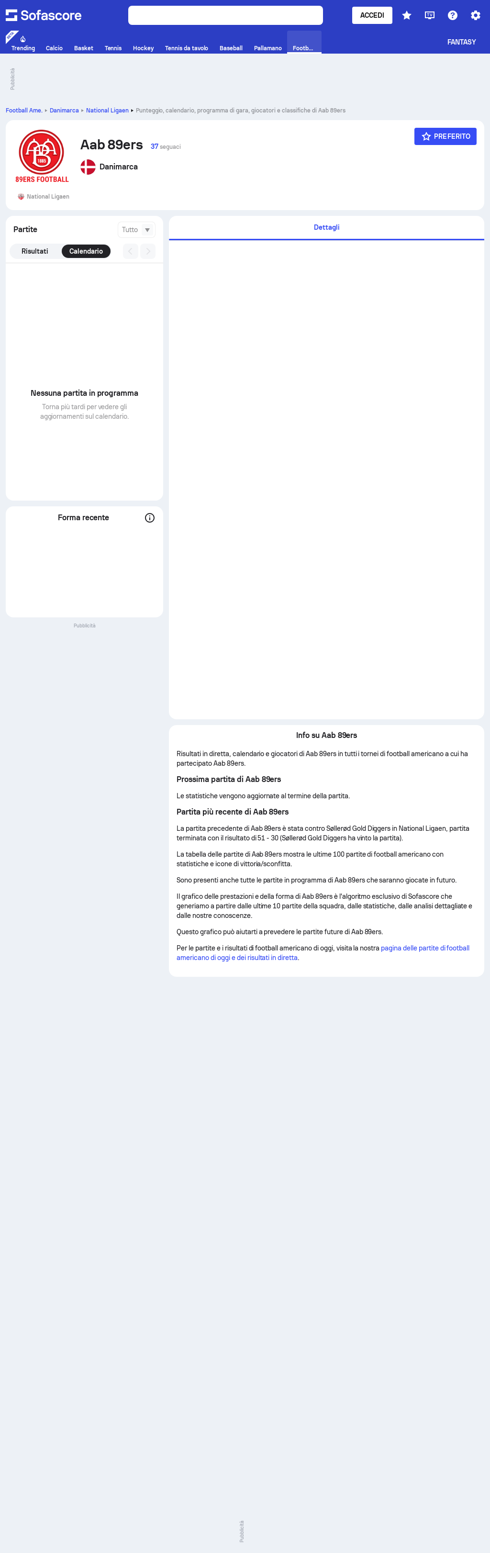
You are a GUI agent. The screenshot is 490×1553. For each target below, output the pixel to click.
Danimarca (64, 110)
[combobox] (137, 230)
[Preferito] (445, 136)
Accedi (372, 15)
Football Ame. (24, 110)
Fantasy (462, 42)
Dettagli (327, 227)
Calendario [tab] (86, 251)
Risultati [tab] (35, 251)
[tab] (326, 228)
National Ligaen (107, 110)
